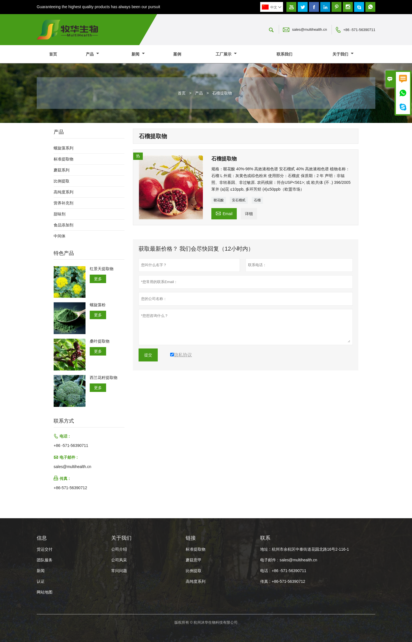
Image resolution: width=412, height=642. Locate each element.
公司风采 (119, 560)
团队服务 (44, 560)
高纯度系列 (63, 192)
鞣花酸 (219, 200)
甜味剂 (59, 214)
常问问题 (119, 570)
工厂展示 (226, 54)
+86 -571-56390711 (359, 30)
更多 (98, 279)
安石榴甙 (239, 200)
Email (224, 213)
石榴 (257, 200)
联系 (265, 538)
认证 (41, 581)
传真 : (265, 581)
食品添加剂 (63, 225)
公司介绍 (119, 549)
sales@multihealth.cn (309, 29)
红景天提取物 (101, 268)
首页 (53, 54)
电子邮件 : (269, 560)
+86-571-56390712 (70, 488)
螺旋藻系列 (63, 148)
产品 (92, 54)
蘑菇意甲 (193, 560)
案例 (177, 54)
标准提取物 (63, 159)
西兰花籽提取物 (103, 377)
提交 (148, 355)
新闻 (138, 54)
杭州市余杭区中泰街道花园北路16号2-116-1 (310, 549)
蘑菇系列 (61, 170)
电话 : (265, 570)
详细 (249, 213)
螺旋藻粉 (98, 305)
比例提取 (61, 181)
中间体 (59, 236)
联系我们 (284, 54)
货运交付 (44, 549)
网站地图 (44, 592)
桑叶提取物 (99, 341)
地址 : (265, 549)
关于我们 (343, 54)
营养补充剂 (63, 203)
